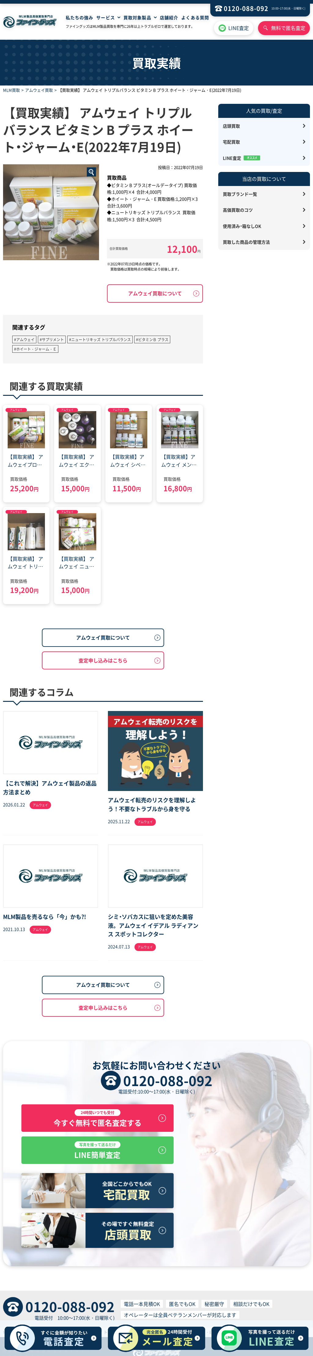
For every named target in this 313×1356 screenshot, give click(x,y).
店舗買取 (96, 1294)
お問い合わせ (227, 1294)
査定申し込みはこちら (103, 660)
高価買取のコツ (238, 210)
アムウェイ (16, 409)
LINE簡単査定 (226, 1118)
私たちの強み (80, 17)
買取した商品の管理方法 (246, 242)
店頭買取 (231, 126)
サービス (105, 17)
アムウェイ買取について (155, 293)
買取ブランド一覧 (240, 194)
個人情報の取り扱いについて (204, 1306)
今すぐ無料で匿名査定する (87, 1118)
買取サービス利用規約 (152, 1306)
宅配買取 (231, 142)
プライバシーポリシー (106, 1306)
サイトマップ (199, 1294)
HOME (79, 1294)
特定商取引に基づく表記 (58, 1306)
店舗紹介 (169, 17)
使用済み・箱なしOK (242, 226)
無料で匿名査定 (288, 27)
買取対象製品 (137, 17)
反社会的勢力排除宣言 (256, 1306)
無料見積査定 (141, 1294)
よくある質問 (195, 17)
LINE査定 (238, 27)
